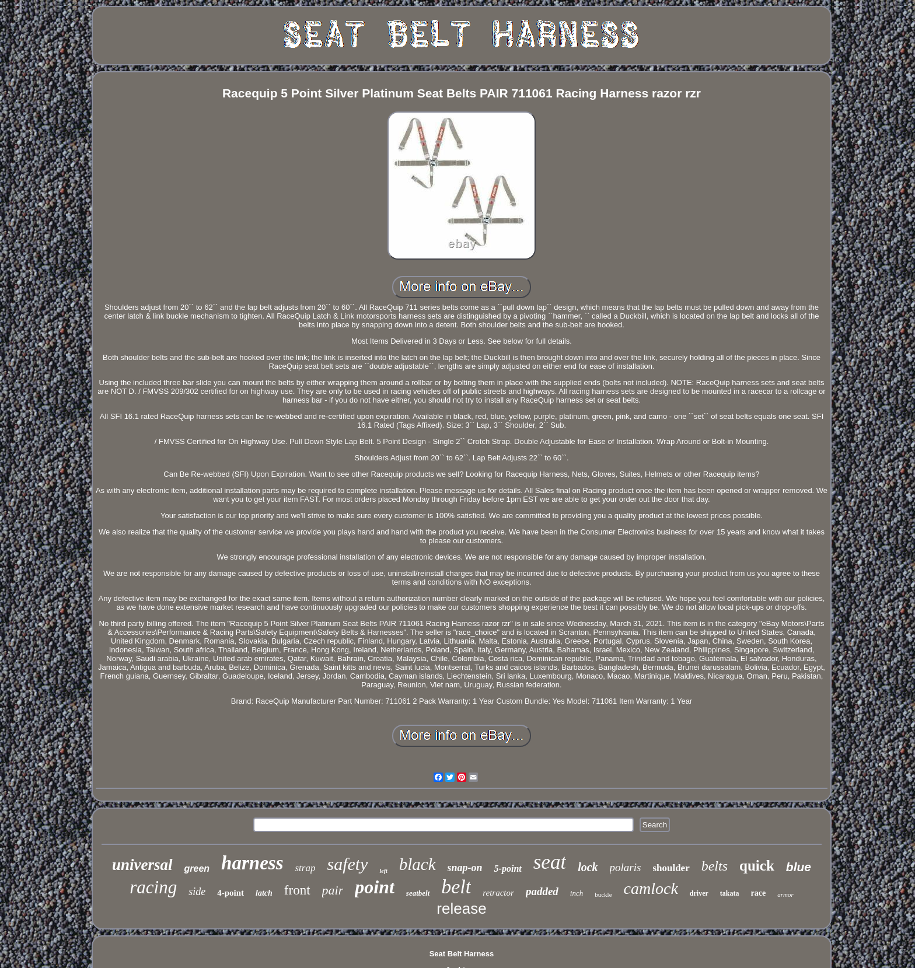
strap (305, 867)
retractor (498, 892)
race (758, 893)
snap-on (465, 867)
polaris (625, 867)
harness (252, 862)
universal (142, 864)
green (197, 868)
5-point (508, 868)
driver (699, 893)
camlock (651, 888)
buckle (603, 894)
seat (549, 862)
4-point (230, 892)
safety (347, 863)
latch (264, 893)
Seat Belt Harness (461, 953)
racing (153, 887)
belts (714, 865)
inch (576, 893)
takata (729, 893)
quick (756, 865)
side (196, 891)
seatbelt (417, 893)
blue (798, 866)
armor (785, 894)
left (383, 871)
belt (456, 886)
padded (542, 891)
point (374, 886)
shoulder (670, 867)
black (417, 864)
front (297, 890)
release (461, 908)
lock (588, 867)
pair (333, 890)
